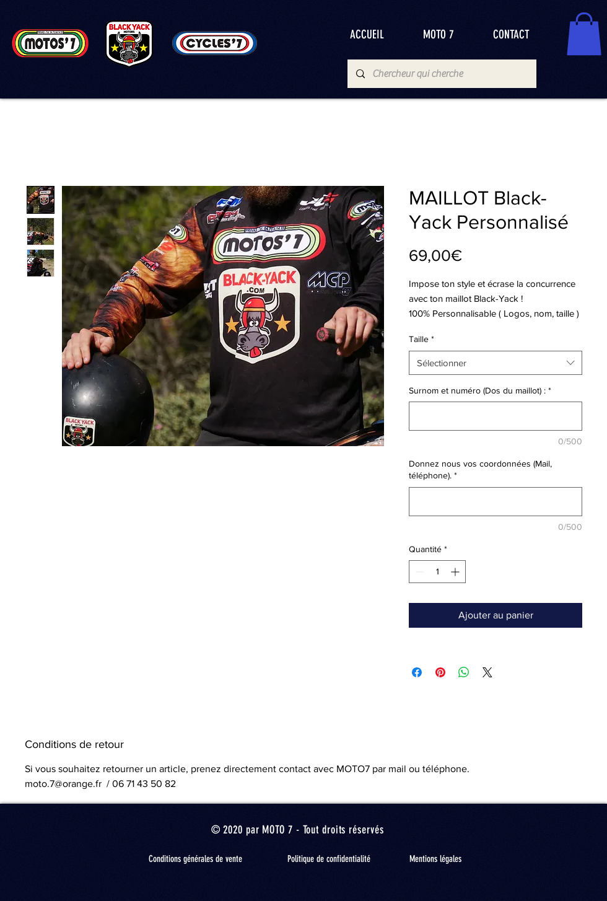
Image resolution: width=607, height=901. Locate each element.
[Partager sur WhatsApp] (463, 672)
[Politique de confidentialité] (329, 858)
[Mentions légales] (435, 858)
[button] (584, 33)
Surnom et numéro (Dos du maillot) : (480, 390)
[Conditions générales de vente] (195, 858)
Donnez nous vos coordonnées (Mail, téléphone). (480, 470)
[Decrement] (418, 571)
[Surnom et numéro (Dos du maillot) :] (495, 416)
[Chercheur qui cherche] (441, 73)
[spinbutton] (437, 571)
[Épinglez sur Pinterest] (440, 672)
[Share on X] (487, 672)
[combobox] (495, 363)
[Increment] (456, 571)
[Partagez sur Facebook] (416, 672)
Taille (421, 339)
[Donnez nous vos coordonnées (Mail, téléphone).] (495, 502)
